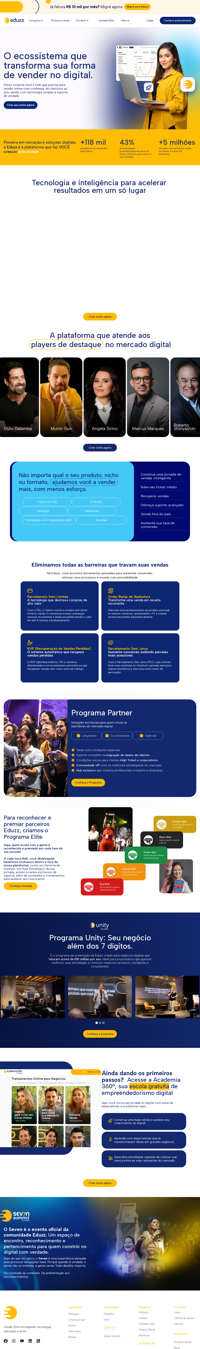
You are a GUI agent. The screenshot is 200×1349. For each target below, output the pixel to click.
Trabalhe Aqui (147, 1323)
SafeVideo (75, 1331)
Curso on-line (47, 502)
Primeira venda (60, 20)
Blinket (73, 1337)
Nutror (72, 1325)
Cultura (143, 1318)
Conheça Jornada (20, 886)
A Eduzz (143, 1312)
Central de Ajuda (183, 1318)
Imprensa (144, 1335)
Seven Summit (112, 1336)
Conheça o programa (100, 1034)
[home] (15, 20)
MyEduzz (74, 1314)
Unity (107, 1319)
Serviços (43, 511)
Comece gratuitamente (177, 20)
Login (150, 20)
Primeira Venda (183, 1342)
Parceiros (109, 1313)
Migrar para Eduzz (137, 6)
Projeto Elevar (147, 1329)
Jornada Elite (106, 20)
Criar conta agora (100, 1183)
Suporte (178, 1323)
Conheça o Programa (88, 782)
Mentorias (92, 511)
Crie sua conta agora (20, 105)
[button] (37, 20)
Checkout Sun (77, 1319)
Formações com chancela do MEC (49, 520)
